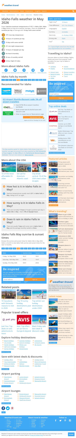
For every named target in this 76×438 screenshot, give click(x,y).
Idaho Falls (29, 15)
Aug (29, 80)
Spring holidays (9, 351)
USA (18, 15)
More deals (5, 372)
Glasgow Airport (40, 382)
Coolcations (38, 343)
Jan (3, 80)
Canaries (43, 423)
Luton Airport (23, 380)
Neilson (21, 367)
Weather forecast (24, 72)
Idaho (22, 15)
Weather (5, 11)
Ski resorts (38, 347)
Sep (33, 80)
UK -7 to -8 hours (67, 25)
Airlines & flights (9, 367)
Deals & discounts (42, 72)
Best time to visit (6, 72)
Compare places (40, 345)
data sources (29, 158)
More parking (6, 389)
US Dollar (65, 32)
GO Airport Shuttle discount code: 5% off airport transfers (22, 103)
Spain (42, 426)
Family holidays (9, 347)
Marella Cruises (24, 369)
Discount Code (8, 116)
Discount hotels (9, 369)
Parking (33, 428)
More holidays (6, 355)
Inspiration (29, 11)
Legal (8, 428)
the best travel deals (64, 285)
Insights (37, 11)
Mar (11, 80)
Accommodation (69, 68)
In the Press (16, 430)
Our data (18, 423)
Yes (63, 42)
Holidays (53, 66)
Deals (22, 11)
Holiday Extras (39, 363)
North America (11, 15)
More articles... (53, 205)
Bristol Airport (9, 386)
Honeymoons (23, 351)
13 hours (64, 22)
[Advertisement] (47, 4)
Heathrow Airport (25, 403)
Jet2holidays (23, 365)
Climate (33, 429)
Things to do (68, 74)
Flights (52, 68)
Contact (9, 424)
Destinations (14, 11)
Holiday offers (8, 363)
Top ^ (3, 415)
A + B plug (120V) (67, 35)
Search (44, 11)
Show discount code (34, 120)
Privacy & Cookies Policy (36, 435)
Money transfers (69, 72)
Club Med (38, 369)
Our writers (19, 424)
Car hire (53, 76)
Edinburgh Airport (25, 386)
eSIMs (52, 78)
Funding (18, 428)
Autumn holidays (24, 345)
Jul (25, 80)
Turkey (43, 428)
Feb (7, 80)
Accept (71, 434)
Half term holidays (10, 349)
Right (63, 38)
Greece (43, 424)
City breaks (7, 345)
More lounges (6, 406)
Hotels (66, 66)
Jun (22, 80)
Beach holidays (9, 343)
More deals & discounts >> (56, 153)
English (64, 28)
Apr (14, 80)
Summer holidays (24, 343)
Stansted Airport (9, 384)
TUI (20, 363)
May (18, 80)
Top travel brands (10, 365)
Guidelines (19, 426)
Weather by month (15, 72)
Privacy (9, 426)
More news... (52, 342)
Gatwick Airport (40, 380)
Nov (41, 80)
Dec (44, 80)
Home (3, 15)
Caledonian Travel (40, 367)
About (8, 423)
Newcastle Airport (40, 384)
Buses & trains (55, 74)
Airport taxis (54, 72)
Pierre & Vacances (40, 365)
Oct (37, 80)
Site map (9, 429)
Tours (66, 76)
